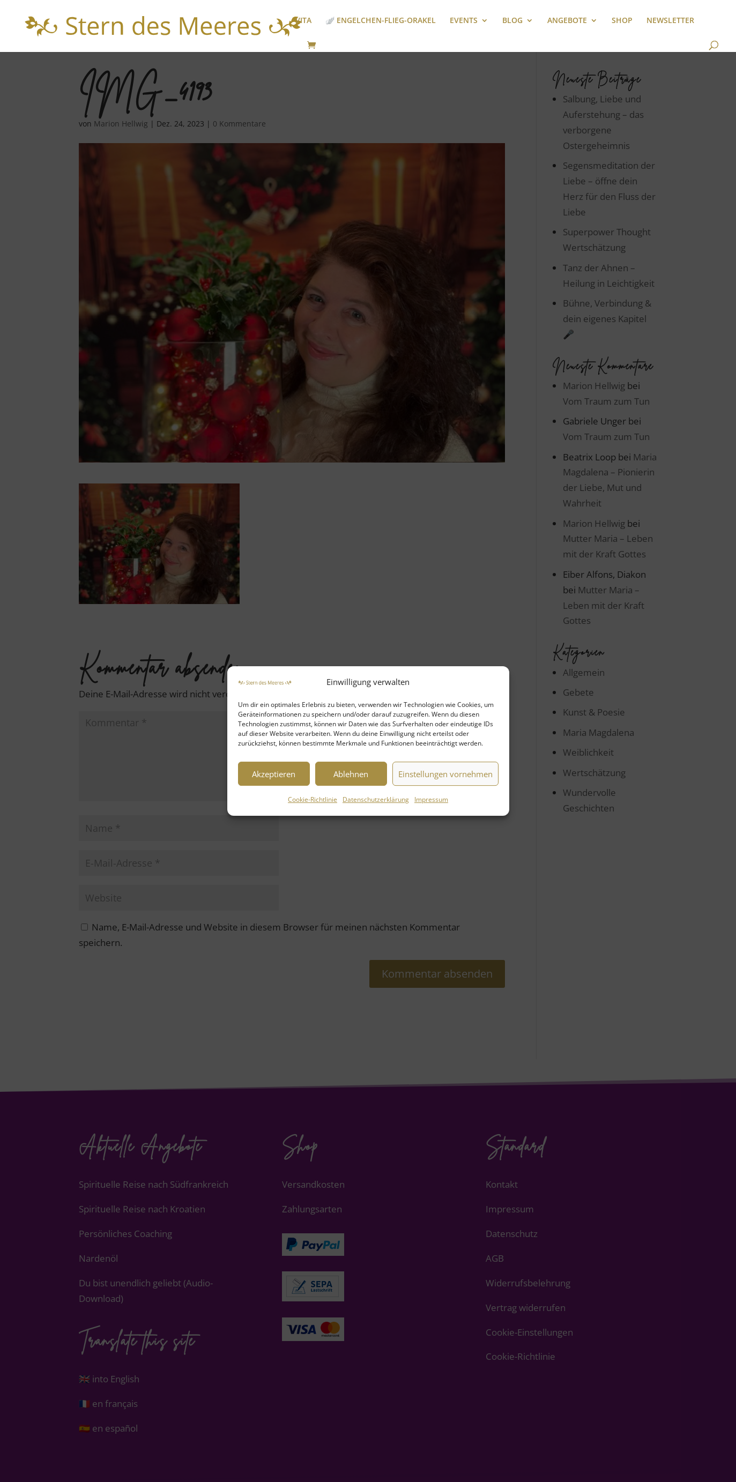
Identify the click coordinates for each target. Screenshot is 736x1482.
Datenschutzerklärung (376, 800)
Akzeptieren (273, 774)
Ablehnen (350, 774)
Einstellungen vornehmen (445, 774)
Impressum (431, 800)
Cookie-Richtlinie (312, 800)
